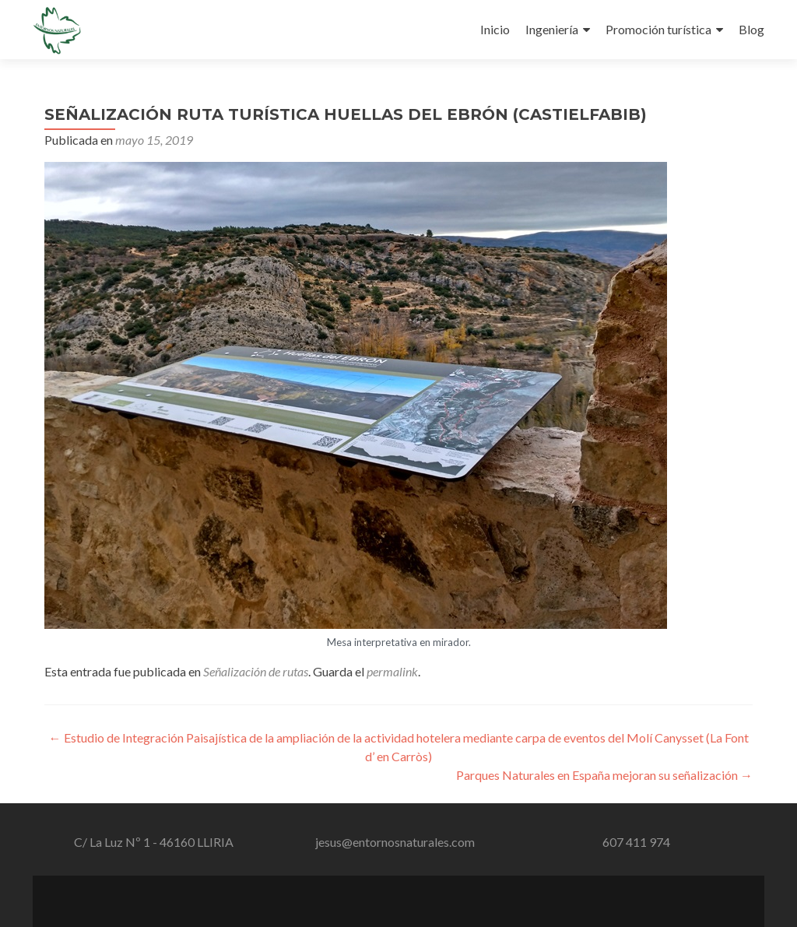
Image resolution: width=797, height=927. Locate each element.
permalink (392, 671)
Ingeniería (551, 29)
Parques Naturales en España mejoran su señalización (604, 774)
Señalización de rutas (255, 671)
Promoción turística (658, 29)
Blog (751, 29)
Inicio (495, 29)
